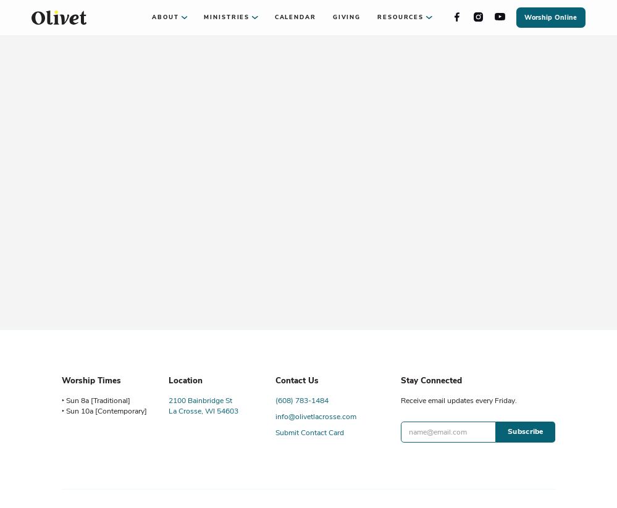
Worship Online (550, 17)
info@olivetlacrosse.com (315, 417)
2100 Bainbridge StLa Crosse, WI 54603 (203, 406)
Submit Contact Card (309, 433)
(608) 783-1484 (302, 401)
